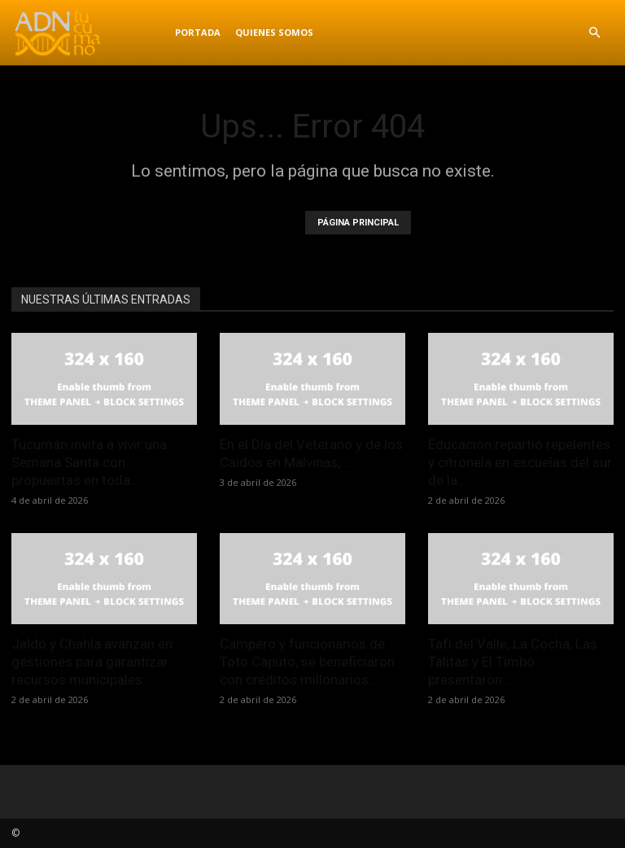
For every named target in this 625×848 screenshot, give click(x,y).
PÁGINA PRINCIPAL (358, 222)
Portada (198, 32)
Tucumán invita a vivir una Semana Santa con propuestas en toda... (89, 462)
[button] (594, 33)
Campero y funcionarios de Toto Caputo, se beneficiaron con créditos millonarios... (307, 662)
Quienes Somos (274, 32)
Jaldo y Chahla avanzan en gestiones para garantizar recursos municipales (92, 662)
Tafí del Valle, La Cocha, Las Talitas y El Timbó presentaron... (512, 662)
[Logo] (89, 32)
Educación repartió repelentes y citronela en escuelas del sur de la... (520, 462)
